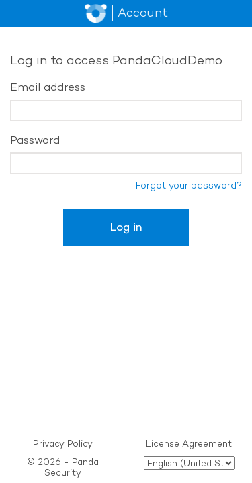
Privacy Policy (63, 443)
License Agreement (189, 443)
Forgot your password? (189, 185)
